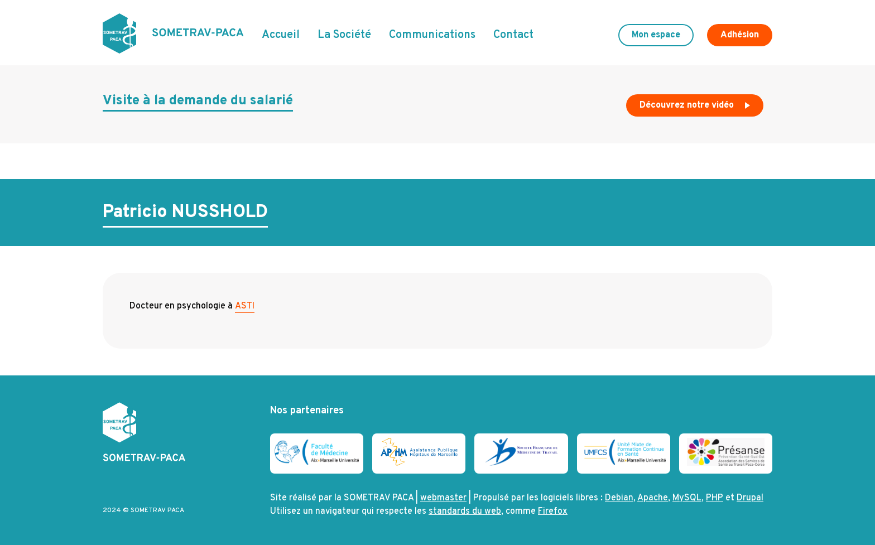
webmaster (443, 498)
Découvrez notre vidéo (696, 108)
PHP (714, 498)
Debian (619, 498)
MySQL (686, 498)
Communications (432, 35)
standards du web (465, 511)
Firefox (553, 511)
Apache (652, 498)
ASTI (244, 306)
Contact (513, 35)
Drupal (750, 498)
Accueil (281, 35)
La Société (344, 35)
